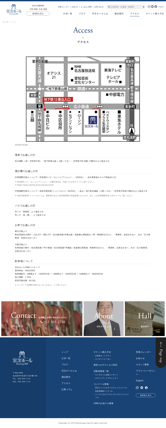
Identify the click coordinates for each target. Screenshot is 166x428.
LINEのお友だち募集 (104, 403)
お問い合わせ (99, 7)
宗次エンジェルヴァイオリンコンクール (111, 388)
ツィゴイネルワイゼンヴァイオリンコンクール (112, 395)
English (161, 7)
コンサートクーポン (103, 359)
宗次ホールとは (100, 13)
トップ (65, 352)
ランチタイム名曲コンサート (106, 375)
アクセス (134, 13)
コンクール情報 (101, 384)
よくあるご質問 (86, 7)
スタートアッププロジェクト (106, 378)
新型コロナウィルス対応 (105, 365)
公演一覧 (67, 13)
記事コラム (67, 389)
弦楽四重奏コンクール (104, 391)
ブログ (82, 13)
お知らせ (75, 7)
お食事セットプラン (103, 356)
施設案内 (119, 13)
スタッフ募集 (142, 364)
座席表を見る (38, 14)
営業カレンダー (63, 7)
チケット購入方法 (155, 13)
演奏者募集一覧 (101, 371)
